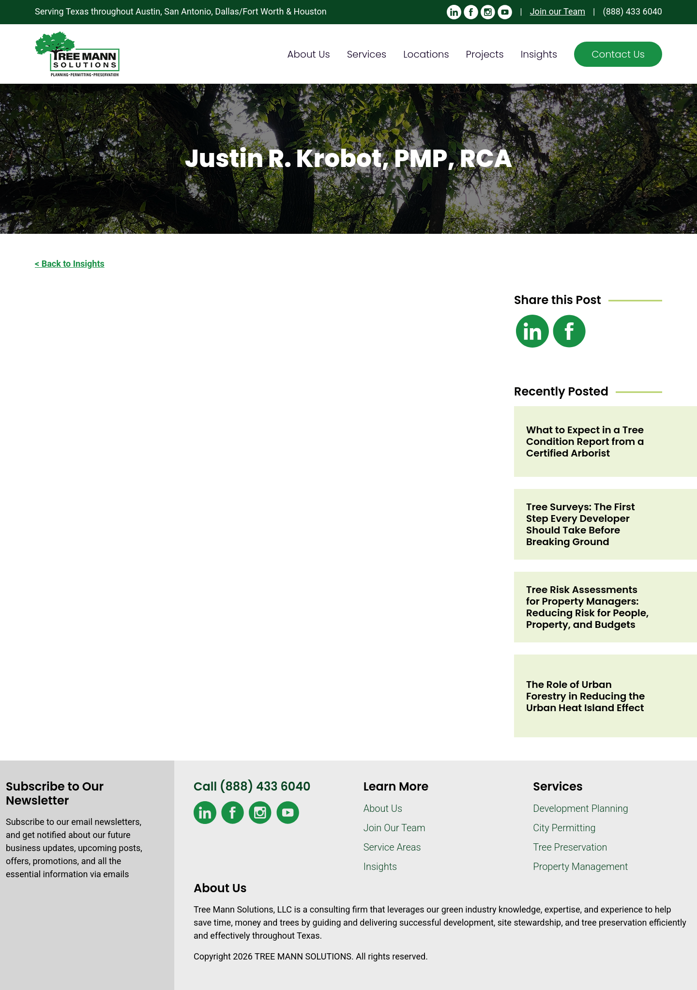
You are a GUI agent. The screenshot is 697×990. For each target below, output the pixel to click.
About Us (309, 54)
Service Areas (392, 847)
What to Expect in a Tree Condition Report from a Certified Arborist (585, 441)
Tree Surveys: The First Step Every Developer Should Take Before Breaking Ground (580, 524)
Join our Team (557, 11)
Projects (485, 54)
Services (367, 54)
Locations (426, 54)
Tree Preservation (570, 847)
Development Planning (580, 808)
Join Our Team (394, 828)
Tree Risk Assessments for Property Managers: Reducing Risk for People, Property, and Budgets (587, 607)
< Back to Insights (70, 264)
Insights (539, 54)
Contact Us (618, 54)
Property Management (580, 866)
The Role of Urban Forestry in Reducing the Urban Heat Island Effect (585, 696)
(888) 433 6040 (632, 11)
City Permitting (564, 828)
